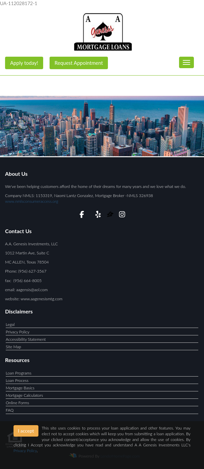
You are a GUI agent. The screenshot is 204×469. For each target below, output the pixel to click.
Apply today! (24, 63)
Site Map (13, 346)
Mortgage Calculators (24, 395)
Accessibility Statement (26, 339)
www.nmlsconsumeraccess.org (31, 201)
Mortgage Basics (20, 387)
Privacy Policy (17, 331)
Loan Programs (18, 373)
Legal (10, 324)
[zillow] (111, 215)
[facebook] (81, 215)
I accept (26, 431)
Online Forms (17, 402)
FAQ (9, 410)
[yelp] (98, 215)
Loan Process (17, 380)
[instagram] (122, 215)
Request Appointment (79, 63)
